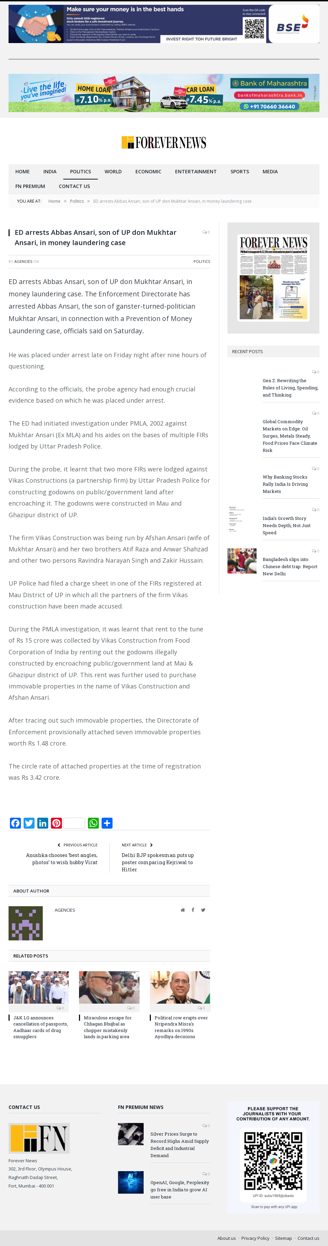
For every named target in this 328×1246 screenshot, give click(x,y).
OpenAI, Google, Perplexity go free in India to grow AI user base (179, 1189)
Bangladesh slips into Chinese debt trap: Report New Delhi (290, 566)
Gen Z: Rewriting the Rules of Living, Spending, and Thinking (290, 387)
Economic (148, 171)
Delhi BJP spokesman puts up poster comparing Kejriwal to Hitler (158, 862)
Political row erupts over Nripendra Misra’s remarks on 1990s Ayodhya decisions (181, 1026)
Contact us (74, 186)
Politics (80, 171)
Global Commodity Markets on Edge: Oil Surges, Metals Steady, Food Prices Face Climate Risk (290, 435)
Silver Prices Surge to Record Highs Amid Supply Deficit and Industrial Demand (179, 1144)
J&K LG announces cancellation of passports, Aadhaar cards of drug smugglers (40, 1026)
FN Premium (30, 186)
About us (227, 1238)
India (49, 171)
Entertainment (196, 171)
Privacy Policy (255, 1238)
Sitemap (283, 1238)
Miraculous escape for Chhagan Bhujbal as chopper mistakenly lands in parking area (108, 1026)
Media (270, 171)
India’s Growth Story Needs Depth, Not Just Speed (287, 525)
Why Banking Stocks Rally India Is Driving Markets (285, 483)
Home (22, 171)
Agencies (23, 261)
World (113, 171)
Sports (240, 171)
